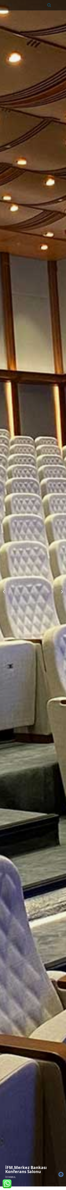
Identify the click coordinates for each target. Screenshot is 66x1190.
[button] (4, 591)
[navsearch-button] (47, 5)
